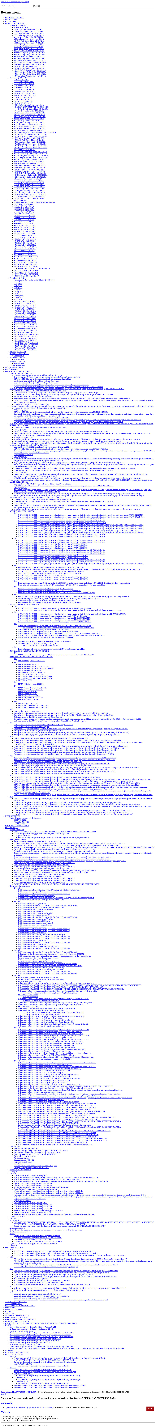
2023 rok (17, 975)
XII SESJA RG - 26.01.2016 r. (24, 225)
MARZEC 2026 (19, 824)
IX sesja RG (18, 297)
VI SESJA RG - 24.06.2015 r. (24, 214)
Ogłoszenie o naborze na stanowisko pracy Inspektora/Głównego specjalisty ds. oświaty (48, 1102)
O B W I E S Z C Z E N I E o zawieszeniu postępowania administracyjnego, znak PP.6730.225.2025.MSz (54, 608)
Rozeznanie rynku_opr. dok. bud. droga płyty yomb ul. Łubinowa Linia (38, 1282)
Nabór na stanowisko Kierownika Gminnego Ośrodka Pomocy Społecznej (44, 894)
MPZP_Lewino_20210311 (27, 694)
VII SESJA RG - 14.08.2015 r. (24, 216)
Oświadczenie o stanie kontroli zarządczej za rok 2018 (33, 1205)
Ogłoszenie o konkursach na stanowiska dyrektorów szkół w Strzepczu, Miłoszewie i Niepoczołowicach (54, 1053)
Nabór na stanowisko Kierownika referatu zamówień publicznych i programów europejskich (50, 966)
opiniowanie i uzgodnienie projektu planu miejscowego (33, 396)
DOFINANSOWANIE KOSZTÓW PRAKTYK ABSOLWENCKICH (38, 1241)
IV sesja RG (18, 288)
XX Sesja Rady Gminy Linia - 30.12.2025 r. (29, 66)
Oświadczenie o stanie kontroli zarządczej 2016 (30, 1175)
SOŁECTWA (9, 1313)
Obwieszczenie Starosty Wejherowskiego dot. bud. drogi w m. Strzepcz (34, 1341)
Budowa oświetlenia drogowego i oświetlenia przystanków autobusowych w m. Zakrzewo (49, 602)
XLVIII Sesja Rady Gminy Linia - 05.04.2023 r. (30, 175)
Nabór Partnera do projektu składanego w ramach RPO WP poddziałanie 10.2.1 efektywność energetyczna (55, 1144)
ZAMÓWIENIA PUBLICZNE (16, 1302)
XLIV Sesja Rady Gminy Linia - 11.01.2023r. (30, 167)
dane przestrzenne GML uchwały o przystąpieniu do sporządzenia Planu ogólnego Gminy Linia (47, 377)
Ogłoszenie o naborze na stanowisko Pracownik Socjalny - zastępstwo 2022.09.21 (46, 1037)
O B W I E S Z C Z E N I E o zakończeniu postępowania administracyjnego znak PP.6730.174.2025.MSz (54, 622)
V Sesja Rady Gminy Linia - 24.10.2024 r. (28, 37)
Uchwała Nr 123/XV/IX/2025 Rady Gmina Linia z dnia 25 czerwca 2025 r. (40, 408)
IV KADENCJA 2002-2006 (19, 354)
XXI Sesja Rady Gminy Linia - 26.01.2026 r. (29, 68)
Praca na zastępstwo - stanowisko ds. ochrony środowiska (38, 958)
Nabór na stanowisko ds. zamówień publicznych (35, 925)
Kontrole (13, 1173)
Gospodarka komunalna (18, 839)
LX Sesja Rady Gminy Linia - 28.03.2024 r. (29, 198)
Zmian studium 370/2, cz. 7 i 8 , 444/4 (27, 711)
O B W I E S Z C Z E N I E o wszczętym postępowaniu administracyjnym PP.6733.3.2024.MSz (51, 571)
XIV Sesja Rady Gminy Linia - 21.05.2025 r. (29, 54)
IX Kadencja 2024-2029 (18, 25)
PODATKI (13, 1218)
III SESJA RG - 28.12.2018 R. (24, 86)
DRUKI (8, 1311)
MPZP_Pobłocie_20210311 (27, 692)
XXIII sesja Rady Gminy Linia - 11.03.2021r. (29, 126)
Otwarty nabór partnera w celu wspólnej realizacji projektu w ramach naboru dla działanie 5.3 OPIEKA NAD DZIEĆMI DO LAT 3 (59, 1226)
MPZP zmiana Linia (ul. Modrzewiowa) (32, 672)
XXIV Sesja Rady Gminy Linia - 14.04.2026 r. (30, 74)
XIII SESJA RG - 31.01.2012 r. (25, 305)
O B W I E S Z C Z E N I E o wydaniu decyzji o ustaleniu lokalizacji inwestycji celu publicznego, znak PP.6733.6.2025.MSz (61, 560)
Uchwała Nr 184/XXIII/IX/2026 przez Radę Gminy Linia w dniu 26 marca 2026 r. (42, 484)
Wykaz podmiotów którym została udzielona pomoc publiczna (40, 1238)
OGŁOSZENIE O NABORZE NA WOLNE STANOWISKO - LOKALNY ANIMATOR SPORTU (52, 1142)
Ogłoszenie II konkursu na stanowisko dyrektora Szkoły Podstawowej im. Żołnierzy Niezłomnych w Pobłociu (56, 1113)
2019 (11, 775)
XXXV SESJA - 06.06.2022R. (24, 150)
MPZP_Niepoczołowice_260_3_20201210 (33, 705)
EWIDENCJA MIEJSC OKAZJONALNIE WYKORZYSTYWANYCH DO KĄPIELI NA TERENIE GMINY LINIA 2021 (57, 884)
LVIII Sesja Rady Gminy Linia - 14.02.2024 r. (30, 194)
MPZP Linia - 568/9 (25, 680)
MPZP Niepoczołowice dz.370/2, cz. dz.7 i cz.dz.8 (35, 668)
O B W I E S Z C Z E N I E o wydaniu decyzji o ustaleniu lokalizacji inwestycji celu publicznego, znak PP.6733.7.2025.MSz (61, 519)
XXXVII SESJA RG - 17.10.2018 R (26, 276)
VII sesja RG (18, 293)
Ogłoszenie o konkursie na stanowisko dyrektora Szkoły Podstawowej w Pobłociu (46, 1008)
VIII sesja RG (19, 295)
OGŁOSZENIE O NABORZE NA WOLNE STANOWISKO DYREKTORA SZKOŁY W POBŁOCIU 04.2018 (57, 1107)
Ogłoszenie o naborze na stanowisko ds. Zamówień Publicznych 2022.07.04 (44, 1051)
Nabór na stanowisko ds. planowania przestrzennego (36, 896)
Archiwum (9, 1350)
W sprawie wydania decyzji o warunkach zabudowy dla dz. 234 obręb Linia (44, 641)
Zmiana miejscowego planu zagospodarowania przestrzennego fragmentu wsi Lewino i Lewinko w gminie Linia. (53, 766)
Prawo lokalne (15, 1146)
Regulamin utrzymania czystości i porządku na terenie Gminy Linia (37, 876)
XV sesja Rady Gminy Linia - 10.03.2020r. (33, 109)
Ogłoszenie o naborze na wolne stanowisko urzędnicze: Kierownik (41, 1010)
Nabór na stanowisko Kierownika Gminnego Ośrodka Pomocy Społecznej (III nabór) (47, 905)
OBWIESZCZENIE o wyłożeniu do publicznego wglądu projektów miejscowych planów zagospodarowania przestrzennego (57, 777)
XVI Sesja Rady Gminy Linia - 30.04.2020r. (29, 113)
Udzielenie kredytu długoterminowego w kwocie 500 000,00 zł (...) (37, 1298)
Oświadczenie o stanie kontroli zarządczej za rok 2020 (33, 1208)
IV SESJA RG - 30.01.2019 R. (24, 88)
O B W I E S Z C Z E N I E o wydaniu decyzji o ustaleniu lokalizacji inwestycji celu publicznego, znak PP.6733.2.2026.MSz (61, 536)
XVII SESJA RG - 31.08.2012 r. (25, 313)
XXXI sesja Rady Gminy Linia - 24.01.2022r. (30, 142)
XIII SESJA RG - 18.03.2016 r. (25, 227)
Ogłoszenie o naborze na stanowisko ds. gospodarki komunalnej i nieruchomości (46, 1020)
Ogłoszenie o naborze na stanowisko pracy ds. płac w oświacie (40, 1092)
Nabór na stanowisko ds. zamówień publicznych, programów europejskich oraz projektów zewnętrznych (54, 956)
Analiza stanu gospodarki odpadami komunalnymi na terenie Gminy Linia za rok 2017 (44, 867)
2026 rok (17, 888)
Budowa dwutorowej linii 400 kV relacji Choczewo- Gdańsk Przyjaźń (38, 717)
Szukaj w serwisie (7, 6)
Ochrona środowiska (17, 830)
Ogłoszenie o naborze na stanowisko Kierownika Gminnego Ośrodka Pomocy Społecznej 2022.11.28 (53, 1024)
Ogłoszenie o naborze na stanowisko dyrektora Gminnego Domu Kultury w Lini (46, 1022)
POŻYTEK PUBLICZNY (14, 1354)
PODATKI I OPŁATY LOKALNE (17, 1321)
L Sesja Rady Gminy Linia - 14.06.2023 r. (28, 179)
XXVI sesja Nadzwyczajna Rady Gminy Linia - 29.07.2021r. (35, 132)
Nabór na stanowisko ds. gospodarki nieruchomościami (37, 892)
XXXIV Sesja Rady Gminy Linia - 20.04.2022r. (30, 148)
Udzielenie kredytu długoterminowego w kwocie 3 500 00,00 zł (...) (37, 1294)
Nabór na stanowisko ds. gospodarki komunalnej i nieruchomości (41, 969)
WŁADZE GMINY (12, 20)
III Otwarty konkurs (21, 1377)
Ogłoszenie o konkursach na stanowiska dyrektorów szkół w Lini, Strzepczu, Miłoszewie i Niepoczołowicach (56, 1057)
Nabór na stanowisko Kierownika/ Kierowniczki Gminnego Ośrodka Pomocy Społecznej (49, 890)
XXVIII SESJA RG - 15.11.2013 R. (26, 334)
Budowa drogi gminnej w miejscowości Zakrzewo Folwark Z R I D (33, 1327)
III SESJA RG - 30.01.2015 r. (24, 208)
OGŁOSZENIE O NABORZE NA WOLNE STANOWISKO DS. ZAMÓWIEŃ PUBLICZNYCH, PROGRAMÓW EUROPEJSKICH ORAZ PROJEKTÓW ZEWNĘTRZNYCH (80, 985)
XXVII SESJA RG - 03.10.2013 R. (26, 332)
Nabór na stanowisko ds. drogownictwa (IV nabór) (35, 919)
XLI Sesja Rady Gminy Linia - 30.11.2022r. (29, 161)
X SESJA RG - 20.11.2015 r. (24, 222)
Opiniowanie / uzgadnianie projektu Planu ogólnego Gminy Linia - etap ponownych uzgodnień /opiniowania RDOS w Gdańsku (58, 387)
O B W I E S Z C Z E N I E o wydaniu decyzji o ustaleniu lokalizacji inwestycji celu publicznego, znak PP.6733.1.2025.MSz (61, 550)
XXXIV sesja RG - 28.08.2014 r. (25, 346)
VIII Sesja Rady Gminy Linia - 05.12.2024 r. (29, 43)
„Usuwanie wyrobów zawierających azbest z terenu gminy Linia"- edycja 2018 (41, 868)
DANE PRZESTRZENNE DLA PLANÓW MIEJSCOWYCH (31, 657)
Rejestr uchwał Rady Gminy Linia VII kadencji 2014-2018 (34, 202)
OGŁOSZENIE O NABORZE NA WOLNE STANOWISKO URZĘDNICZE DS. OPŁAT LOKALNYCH (55, 1105)
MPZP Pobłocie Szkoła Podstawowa (31, 674)
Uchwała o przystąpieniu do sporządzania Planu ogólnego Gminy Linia (38, 375)
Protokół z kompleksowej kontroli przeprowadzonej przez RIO (36, 1189)
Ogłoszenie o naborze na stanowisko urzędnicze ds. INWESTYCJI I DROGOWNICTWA (49, 1084)
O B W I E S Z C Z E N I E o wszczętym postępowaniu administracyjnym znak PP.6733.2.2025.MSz (53, 546)
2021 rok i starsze (20, 1061)
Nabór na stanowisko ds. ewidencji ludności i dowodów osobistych (41, 935)
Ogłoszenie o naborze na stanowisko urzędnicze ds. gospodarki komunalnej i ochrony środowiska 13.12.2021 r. (57, 1063)
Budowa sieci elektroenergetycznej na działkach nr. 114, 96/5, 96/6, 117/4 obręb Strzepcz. (49, 591)
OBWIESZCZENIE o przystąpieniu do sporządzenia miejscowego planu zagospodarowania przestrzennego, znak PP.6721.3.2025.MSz (61, 431)
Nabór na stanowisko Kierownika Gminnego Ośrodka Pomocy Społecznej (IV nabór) (47, 917)
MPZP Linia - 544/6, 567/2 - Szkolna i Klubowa (35, 676)
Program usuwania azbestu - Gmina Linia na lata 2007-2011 (35, 1154)
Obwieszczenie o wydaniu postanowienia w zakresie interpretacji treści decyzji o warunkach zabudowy (58, 628)
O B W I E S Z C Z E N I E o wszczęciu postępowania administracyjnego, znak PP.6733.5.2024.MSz (53, 579)
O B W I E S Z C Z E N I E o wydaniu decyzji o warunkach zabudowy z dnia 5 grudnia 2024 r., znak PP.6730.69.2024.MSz (61, 635)
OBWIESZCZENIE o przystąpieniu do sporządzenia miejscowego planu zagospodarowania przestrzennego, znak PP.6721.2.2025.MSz (61, 412)
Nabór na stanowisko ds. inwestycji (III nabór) (34, 921)
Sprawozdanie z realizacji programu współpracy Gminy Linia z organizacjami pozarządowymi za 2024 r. (50, 1385)
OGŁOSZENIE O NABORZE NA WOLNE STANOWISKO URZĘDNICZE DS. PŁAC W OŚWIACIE (54, 1109)
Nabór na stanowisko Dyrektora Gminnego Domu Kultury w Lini (41, 900)
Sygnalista (13, 1245)
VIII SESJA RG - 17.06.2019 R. (25, 95)
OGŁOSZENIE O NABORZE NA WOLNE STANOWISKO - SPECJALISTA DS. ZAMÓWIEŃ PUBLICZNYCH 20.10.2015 (62, 1139)
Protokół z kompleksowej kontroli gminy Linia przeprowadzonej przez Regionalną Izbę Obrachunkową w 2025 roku (54, 1214)
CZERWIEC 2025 (20, 820)
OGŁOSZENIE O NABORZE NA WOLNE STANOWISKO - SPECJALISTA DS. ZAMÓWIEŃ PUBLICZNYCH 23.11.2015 (62, 1140)
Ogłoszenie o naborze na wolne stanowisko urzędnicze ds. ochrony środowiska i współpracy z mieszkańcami (56, 983)
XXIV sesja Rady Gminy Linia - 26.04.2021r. (30, 128)
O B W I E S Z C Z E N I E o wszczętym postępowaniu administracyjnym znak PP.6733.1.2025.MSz (53, 544)
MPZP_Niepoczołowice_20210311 (30, 690)
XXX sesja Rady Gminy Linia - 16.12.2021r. (29, 140)
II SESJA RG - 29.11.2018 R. (24, 84)
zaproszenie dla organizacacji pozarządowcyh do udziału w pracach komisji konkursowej (49, 1376)
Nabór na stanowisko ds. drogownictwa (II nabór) (35, 909)
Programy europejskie (17, 1216)
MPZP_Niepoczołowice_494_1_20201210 (33, 707)
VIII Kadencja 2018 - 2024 (19, 78)
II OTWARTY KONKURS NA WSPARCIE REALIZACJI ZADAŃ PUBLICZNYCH (44, 1360)
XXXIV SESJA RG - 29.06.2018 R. (26, 270)
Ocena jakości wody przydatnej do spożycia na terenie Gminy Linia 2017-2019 (41, 865)
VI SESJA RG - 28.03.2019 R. (24, 91)
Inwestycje (13, 1172)
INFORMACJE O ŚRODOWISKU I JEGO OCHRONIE (29, 651)
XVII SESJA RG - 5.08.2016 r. (24, 235)
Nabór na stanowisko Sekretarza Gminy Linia (34, 960)
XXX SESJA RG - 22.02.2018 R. (25, 260)
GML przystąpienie (20, 429)
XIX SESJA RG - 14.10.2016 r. (25, 239)
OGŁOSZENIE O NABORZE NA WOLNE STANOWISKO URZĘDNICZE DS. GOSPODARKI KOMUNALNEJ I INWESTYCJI (64, 1131)
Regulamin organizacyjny (18, 1232)
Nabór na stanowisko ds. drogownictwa (32, 903)
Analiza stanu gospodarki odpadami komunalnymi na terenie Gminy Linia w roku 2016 (44, 863)
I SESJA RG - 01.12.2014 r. (23, 204)
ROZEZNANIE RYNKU (14, 1247)
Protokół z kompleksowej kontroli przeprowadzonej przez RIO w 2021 (38, 1210)
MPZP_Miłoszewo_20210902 (28, 699)
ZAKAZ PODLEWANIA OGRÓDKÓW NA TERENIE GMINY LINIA (39, 874)
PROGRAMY (10, 1308)
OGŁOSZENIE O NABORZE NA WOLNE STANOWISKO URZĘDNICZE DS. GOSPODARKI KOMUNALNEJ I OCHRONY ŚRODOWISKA (69, 1121)
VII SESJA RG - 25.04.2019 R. (25, 93)
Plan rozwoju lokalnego (22, 1158)
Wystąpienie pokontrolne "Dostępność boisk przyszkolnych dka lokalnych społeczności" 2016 (46, 1179)
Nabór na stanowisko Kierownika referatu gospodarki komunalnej (41, 968)
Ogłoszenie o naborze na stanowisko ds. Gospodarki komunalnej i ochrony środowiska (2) (49, 1069)
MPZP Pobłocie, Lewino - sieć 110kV (31, 661)
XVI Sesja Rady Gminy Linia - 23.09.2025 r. (29, 58)
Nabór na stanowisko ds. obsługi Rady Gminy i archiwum (38, 946)
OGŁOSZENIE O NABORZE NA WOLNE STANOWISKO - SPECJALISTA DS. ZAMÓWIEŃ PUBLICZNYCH (58, 1135)
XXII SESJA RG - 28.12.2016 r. (25, 245)
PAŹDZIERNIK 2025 (21, 822)
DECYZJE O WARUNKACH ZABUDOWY (25, 604)
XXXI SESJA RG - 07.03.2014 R (25, 340)
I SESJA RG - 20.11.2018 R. (24, 82)
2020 (15, 647)
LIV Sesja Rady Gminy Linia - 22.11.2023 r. (29, 187)
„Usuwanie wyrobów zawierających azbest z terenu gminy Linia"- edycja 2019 (41, 834)
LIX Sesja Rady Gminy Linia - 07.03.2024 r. (29, 196)
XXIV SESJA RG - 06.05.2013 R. (25, 326)
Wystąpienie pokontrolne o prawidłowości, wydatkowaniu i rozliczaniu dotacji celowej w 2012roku (48, 1191)
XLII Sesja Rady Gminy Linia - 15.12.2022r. (29, 163)
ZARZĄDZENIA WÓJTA (14, 367)
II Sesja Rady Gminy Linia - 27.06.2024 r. (28, 31)
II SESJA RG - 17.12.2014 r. (24, 206)
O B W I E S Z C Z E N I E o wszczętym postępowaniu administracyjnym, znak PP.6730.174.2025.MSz (54, 618)
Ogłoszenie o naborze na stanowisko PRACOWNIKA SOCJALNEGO (42, 1082)
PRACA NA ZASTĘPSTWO (28, 995)
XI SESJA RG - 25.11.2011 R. (24, 301)
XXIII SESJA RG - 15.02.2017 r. (25, 247)
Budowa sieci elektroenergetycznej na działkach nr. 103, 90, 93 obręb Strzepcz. (45, 589)
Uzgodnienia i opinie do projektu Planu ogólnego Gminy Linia (35, 383)
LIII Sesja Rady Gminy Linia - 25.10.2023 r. (29, 185)
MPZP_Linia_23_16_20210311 (29, 696)
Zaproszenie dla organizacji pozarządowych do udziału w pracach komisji (43, 1366)
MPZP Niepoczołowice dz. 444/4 (29, 670)
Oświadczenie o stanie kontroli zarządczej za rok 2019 (33, 1207)
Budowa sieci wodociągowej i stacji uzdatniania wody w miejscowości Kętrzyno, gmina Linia (51, 567)
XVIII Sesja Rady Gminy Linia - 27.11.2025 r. (30, 62)
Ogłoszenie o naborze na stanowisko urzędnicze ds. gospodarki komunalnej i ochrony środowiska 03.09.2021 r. (57, 1067)
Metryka (6, 1412)
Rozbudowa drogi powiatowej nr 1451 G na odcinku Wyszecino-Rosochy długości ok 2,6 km (42, 1346)
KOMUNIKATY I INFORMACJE (17, 826)
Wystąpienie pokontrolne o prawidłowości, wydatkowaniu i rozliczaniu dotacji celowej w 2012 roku (48, 1193)
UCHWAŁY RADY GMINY (15, 23)
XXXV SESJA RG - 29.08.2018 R (26, 272)
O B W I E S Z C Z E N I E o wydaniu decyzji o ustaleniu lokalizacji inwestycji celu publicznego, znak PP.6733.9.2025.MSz (61, 521)
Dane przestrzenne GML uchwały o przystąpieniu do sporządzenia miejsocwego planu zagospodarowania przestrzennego (56, 393)
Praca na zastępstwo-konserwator (29, 981)
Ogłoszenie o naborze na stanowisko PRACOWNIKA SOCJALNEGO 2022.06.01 (46, 1055)
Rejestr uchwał (19, 356)
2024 (15, 565)
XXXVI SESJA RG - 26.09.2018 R (26, 274)
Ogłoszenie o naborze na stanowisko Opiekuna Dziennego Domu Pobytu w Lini (46, 1045)
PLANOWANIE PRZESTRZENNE (17, 371)
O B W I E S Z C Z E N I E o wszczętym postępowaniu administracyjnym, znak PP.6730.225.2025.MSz (54, 620)
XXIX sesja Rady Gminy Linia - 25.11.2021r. (30, 138)
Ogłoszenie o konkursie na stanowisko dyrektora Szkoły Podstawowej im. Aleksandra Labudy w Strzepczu (55, 1088)
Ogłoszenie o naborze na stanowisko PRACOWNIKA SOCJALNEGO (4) (44, 1071)
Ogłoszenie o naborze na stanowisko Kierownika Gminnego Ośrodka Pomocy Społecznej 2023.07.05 (53, 999)
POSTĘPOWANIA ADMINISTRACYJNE (20, 1306)
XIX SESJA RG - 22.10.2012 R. (25, 317)
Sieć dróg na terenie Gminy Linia (21, 1331)
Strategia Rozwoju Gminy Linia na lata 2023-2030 (31, 1168)
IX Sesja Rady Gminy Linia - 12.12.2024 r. (29, 45)
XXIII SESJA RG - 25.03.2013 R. (25, 325)
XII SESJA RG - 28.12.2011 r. (24, 303)
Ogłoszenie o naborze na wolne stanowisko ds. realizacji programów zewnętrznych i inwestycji (51, 1016)
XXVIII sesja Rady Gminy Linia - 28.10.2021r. (30, 136)
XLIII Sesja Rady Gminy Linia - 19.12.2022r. (30, 165)
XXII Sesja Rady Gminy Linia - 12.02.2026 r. (30, 70)
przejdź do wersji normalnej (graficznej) (15, 2)
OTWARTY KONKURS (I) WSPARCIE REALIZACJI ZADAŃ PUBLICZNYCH (43, 1370)
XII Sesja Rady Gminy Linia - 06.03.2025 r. (29, 51)
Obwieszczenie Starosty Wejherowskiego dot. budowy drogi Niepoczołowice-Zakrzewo (40, 1335)
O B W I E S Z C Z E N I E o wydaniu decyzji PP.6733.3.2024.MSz (41, 575)
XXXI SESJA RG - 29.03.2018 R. (26, 262)
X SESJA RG (18, 299)
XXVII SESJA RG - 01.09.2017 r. (25, 255)
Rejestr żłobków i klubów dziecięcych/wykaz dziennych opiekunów (33, 1243)
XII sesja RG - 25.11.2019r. (23, 103)
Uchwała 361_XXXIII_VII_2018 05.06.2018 (34, 268)
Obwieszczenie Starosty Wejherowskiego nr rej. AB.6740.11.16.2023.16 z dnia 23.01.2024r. (41, 1333)
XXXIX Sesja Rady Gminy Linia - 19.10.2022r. (30, 157)
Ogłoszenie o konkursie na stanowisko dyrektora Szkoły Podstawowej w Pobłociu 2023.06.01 (50, 1004)
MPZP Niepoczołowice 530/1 (28, 664)
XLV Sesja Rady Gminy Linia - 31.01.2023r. (29, 169)
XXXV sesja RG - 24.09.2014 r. (25, 348)
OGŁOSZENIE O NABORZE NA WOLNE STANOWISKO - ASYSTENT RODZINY (48, 1123)
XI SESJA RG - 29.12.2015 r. (24, 223)
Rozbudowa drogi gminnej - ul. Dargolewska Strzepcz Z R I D (31, 1329)
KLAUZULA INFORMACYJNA (17, 1352)
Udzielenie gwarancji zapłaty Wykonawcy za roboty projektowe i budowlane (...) (42, 1296)
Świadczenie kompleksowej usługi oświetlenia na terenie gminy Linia (38, 841)
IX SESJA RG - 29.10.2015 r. (24, 220)
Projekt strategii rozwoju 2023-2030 (26, 1148)
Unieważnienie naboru (30, 997)
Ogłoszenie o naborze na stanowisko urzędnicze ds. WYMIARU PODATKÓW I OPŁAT (49, 1078)
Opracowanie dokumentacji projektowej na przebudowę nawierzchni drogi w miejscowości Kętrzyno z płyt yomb (53, 1274)
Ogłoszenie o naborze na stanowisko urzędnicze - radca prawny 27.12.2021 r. (45, 1059)
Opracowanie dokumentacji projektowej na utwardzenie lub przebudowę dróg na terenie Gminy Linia (49, 1290)
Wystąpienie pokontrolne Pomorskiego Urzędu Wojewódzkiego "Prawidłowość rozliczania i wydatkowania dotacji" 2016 (56, 1177)
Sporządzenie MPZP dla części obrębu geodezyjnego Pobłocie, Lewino (38, 731)
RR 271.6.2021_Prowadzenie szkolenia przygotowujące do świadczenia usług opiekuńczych (46, 1267)
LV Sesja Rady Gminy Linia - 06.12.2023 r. (29, 189)
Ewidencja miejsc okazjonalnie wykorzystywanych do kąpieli (35, 1166)
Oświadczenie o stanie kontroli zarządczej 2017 (30, 1203)
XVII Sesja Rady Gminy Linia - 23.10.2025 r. (30, 60)
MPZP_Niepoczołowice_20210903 (30, 698)
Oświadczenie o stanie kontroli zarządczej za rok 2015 (33, 1183)
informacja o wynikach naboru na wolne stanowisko (41, 1001)
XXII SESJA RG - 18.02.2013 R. (25, 323)
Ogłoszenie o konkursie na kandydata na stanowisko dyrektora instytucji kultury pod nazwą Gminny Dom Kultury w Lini (60, 1096)
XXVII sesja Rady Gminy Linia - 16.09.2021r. (30, 134)
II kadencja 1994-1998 (17, 361)
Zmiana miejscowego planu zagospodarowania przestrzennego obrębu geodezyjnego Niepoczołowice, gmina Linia (54, 773)
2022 (15, 587)
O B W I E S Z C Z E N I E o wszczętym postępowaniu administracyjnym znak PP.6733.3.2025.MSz (53, 548)
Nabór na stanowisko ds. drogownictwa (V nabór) (35, 923)
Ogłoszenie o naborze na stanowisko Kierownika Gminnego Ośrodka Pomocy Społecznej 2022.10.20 (53, 1030)
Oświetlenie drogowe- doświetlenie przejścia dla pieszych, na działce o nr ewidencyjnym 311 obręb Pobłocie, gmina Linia (60, 598)
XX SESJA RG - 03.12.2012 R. (25, 319)
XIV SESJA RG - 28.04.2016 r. (25, 229)
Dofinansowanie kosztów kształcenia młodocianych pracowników (37, 1236)
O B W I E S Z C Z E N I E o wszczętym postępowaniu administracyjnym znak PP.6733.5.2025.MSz (53, 556)
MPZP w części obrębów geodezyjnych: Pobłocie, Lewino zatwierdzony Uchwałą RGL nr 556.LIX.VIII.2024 (56, 655)
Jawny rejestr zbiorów (17, 1228)
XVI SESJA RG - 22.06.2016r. (24, 233)
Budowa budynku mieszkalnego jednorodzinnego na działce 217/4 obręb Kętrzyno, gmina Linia (51, 649)
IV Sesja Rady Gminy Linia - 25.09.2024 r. (29, 35)
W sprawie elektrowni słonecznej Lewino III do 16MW (37, 643)
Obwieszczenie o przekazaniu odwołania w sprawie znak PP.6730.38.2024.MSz (46, 637)
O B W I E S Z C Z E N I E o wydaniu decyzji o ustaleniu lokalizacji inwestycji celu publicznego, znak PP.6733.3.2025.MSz (61, 554)
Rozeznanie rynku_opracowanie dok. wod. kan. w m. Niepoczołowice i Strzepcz (42, 1280)
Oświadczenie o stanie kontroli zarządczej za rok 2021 (33, 1212)
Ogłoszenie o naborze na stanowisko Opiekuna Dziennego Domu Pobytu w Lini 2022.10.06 (50, 1032)
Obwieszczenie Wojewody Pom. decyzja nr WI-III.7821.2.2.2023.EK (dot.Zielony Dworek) (41, 1337)
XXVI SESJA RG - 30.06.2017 (25, 253)
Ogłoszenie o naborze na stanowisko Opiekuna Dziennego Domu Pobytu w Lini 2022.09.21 (50, 1043)
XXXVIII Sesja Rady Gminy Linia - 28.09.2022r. (31, 155)
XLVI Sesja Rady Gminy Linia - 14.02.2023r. (30, 171)
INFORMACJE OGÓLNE (14, 18)
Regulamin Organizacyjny (23, 1162)
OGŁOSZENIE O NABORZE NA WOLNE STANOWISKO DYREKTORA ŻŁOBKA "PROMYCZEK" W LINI (57, 1119)
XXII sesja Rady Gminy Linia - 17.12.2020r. (29, 124)
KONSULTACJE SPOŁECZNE (16, 1317)
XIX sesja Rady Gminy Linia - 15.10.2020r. (29, 119)
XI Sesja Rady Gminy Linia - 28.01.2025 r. (29, 49)
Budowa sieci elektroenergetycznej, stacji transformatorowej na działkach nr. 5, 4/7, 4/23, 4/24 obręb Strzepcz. (56, 593)
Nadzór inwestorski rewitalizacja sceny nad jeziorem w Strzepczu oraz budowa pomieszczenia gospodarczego (52, 1284)
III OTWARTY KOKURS (23, 1364)
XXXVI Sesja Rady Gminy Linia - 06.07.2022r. (30, 152)
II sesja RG (18, 284)
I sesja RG (17, 282)
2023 (15, 581)
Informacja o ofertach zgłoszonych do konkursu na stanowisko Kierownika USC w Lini (53, 1012)
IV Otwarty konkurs (21, 1381)
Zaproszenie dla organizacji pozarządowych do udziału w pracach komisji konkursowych (45, 1372)
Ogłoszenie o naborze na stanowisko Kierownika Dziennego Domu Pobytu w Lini (46, 1047)
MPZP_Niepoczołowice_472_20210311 (32, 688)
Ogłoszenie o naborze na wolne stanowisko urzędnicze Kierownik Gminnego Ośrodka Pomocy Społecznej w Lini (57, 991)
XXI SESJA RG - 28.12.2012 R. (25, 321)
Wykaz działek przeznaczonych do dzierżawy (25, 818)
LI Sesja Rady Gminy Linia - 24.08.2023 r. (29, 181)
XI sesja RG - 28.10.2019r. (23, 101)
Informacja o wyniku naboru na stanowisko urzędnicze (42, 1014)
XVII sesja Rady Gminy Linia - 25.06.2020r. (29, 115)
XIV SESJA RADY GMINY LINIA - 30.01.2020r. (31, 107)
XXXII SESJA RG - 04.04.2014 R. (26, 342)
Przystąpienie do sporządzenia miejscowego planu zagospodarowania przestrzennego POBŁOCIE (48, 762)
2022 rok (17, 1028)
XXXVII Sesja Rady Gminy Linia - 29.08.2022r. (31, 154)
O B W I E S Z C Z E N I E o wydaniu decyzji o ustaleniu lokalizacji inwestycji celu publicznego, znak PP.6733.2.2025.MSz (61, 552)
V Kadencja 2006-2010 (18, 352)
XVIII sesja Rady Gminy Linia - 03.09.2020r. (30, 117)
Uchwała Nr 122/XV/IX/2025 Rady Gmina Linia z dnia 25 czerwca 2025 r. (40, 391)
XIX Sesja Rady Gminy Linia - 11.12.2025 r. (29, 64)
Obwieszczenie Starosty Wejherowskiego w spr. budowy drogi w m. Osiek (35, 1339)
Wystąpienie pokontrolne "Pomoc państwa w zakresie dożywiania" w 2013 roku (41, 1187)
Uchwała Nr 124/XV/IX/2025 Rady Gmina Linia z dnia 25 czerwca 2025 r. (40, 427)
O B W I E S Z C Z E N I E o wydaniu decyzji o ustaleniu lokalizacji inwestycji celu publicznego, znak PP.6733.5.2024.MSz (61, 542)
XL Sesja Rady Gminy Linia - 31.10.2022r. (29, 159)
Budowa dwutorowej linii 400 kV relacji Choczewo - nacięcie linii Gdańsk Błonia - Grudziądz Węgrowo (50, 721)
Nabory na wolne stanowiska (20, 886)
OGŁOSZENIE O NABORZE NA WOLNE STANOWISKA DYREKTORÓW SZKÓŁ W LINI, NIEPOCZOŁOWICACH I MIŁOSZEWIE (67, 1117)
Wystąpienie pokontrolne (22, 1201)
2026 (15, 513)
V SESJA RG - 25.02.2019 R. (24, 89)
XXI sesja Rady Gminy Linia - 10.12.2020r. (29, 122)
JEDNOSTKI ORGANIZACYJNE (17, 1315)
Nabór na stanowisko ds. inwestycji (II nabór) (34, 915)
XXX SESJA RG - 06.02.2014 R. (25, 338)
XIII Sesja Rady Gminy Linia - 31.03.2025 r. (29, 53)
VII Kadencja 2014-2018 (18, 200)
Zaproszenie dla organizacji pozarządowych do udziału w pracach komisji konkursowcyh (45, 1362)
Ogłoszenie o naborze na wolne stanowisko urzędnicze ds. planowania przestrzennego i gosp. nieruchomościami (57, 1104)
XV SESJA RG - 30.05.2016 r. (24, 231)
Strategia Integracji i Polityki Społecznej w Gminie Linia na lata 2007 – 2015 (40, 1150)
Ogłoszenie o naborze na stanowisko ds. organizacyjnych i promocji (41, 1026)
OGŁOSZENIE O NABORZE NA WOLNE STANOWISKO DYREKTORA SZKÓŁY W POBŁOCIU (54, 1115)
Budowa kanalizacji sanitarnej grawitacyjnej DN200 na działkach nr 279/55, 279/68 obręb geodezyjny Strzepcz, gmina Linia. (61, 585)
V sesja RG (18, 290)
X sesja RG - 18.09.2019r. (23, 99)
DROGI (8, 1325)
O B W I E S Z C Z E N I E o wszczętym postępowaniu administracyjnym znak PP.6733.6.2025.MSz (53, 558)
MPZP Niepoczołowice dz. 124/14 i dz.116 (33, 666)
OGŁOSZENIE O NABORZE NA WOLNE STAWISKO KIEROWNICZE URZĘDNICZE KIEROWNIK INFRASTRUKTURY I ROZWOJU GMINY (71, 989)
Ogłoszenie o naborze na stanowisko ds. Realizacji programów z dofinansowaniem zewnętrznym (51, 1049)
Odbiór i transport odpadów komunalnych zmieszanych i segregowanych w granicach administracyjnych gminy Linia (55, 851)
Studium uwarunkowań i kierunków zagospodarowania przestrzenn (37, 1152)
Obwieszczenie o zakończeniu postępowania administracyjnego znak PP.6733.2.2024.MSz (49, 573)
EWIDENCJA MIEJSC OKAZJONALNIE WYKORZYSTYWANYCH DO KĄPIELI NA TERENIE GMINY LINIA (55, 870)
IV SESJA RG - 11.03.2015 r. (24, 210)
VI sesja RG (18, 291)
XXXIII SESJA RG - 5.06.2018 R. (26, 266)
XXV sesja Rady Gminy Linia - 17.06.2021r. (29, 130)
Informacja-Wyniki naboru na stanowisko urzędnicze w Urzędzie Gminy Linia (50, 993)
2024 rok (17, 950)
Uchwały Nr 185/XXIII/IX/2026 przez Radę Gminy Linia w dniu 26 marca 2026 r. (42, 499)
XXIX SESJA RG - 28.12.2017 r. (25, 258)
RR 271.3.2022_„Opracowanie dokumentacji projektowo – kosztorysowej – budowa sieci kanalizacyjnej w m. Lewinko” (56, 1253)
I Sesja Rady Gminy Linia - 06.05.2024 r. (28, 29)
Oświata (12, 1234)
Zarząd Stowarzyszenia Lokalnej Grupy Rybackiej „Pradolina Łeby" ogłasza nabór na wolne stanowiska (54, 1125)
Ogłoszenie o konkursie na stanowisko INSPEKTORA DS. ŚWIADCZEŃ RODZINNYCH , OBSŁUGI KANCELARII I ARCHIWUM (65, 1086)
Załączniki (7, 1403)
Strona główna (6, 1392)
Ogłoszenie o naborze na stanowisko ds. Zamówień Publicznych (40, 1072)
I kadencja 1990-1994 (17, 365)
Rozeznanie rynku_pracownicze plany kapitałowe (31, 1278)
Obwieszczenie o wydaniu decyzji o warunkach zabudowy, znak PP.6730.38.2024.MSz (48, 631)
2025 (15, 538)
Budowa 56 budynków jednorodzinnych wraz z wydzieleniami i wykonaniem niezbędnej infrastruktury (54, 837)
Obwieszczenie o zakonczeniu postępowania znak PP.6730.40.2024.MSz (43, 630)
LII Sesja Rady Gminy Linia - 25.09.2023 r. (29, 183)
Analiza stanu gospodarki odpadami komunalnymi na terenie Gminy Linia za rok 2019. (44, 880)
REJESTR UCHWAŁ (21, 27)
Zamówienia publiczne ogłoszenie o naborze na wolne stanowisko (41, 979)
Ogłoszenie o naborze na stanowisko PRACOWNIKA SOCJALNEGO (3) (44, 1076)
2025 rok (17, 901)
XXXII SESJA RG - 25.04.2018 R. (26, 264)
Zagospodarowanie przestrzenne (25, 1156)
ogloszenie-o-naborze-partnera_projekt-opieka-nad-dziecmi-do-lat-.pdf (29, 1407)
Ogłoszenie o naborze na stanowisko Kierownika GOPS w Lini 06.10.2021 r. (45, 1065)
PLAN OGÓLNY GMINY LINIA (21, 373)
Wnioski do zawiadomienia (23, 437)
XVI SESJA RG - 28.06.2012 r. (25, 311)
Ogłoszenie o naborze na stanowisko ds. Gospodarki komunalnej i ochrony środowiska (48, 1074)
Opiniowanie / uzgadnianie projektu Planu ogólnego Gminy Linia (36, 381)
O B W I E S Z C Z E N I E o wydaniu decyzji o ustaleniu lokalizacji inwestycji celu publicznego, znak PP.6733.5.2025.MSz (61, 562)
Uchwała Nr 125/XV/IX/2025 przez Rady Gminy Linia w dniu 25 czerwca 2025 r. (42, 447)
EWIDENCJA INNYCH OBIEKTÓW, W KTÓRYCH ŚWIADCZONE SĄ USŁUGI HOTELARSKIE (41, 1323)
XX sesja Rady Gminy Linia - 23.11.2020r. (29, 121)
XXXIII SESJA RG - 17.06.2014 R (26, 344)
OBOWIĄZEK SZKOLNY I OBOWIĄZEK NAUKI (32, 1240)
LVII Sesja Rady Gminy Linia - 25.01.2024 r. (29, 192)
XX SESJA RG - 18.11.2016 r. (24, 241)
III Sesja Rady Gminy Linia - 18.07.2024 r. (29, 33)
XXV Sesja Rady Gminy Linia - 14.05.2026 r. (30, 76)
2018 (11, 797)
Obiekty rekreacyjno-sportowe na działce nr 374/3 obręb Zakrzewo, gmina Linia (46, 600)
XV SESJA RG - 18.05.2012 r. (24, 309)
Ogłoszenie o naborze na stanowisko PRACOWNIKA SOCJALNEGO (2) (44, 1080)
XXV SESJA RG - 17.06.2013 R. (25, 328)
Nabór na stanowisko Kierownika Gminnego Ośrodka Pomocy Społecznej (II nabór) (47, 952)
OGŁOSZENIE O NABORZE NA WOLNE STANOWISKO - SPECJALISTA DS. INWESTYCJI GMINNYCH (57, 1137)
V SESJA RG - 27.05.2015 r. (24, 212)
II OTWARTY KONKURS (23, 1374)
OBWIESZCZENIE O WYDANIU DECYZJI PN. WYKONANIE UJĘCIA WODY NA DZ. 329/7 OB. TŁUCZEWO (55, 832)
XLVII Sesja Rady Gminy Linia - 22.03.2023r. (30, 173)
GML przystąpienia (20, 410)
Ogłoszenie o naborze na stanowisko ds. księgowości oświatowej (40, 1018)
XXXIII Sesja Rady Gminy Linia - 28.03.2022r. (30, 146)
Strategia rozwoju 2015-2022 (24, 1160)
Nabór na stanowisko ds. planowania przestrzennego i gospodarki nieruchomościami (47, 964)
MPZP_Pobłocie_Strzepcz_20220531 (31, 684)
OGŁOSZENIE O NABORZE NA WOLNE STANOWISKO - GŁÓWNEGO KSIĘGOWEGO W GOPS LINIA (57, 1133)
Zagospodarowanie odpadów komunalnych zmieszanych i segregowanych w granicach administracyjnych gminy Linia (55, 849)
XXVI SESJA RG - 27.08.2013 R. (26, 330)
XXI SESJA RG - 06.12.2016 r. (25, 243)
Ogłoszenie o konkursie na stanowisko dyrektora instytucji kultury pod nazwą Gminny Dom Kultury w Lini (55, 1003)
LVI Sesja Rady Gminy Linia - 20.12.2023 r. (29, 190)
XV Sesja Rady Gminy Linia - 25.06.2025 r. (29, 56)
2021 (15, 595)
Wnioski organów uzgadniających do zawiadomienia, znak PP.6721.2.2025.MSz (42, 418)
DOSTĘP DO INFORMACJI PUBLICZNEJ (20, 1319)
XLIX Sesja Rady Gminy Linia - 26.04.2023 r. (30, 177)
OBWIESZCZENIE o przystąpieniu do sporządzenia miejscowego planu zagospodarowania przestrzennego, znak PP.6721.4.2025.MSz (61, 449)
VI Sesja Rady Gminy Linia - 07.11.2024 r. (29, 39)
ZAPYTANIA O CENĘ (13, 1304)
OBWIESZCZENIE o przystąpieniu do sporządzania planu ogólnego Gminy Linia (42, 379)
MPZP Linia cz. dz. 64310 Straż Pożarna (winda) (35, 678)
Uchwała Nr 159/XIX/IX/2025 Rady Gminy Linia (31, 404)
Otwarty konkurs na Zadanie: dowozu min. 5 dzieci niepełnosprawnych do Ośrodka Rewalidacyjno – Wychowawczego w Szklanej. (59, 1358)
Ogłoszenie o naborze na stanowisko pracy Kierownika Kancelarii (41, 1100)
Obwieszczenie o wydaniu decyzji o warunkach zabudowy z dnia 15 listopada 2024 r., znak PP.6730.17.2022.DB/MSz (59, 633)
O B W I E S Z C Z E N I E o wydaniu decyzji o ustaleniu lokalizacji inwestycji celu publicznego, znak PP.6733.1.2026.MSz (61, 534)
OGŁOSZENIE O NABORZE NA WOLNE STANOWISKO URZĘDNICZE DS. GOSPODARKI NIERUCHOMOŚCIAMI (61, 1111)
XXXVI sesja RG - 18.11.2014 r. (25, 350)
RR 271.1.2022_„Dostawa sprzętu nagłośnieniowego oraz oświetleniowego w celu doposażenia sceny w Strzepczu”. (54, 1251)
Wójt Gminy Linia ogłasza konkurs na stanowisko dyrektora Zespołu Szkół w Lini (46, 1129)
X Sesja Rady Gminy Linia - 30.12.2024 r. (28, 47)
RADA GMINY (10, 21)
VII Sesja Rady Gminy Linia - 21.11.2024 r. (29, 41)
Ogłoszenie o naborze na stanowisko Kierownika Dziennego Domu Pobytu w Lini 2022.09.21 (50, 1041)
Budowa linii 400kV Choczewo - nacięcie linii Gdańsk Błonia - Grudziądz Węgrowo (43, 725)
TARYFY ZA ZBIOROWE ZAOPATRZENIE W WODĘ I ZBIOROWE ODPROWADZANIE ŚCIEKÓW (51, 872)
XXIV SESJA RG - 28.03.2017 (25, 249)
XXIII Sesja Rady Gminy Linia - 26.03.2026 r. (30, 72)
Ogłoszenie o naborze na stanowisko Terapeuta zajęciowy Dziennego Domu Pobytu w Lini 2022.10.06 (53, 1036)
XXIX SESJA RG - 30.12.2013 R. (26, 336)
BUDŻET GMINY (11, 369)
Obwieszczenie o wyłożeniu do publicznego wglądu (36, 744)
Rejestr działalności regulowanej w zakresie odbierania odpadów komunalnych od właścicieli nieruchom (46, 1230)
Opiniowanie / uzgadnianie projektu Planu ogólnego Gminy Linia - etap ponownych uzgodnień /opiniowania (51, 385)
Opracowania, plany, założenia (20, 1170)
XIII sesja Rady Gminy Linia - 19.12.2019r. (29, 105)
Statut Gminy (18, 1164)
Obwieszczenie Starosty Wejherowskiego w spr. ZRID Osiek (31, 1342)
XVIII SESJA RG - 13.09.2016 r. (25, 237)
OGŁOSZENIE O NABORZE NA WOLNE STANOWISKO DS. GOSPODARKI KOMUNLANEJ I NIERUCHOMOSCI (60, 987)
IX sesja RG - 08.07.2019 (23, 97)
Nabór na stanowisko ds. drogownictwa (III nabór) (35, 913)
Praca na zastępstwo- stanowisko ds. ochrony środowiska (38, 977)
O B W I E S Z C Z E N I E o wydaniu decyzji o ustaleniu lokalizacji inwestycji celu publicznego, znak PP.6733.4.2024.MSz (61, 540)
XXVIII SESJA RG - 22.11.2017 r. (26, 257)
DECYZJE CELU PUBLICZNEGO (22, 511)
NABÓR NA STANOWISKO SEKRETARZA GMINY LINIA (40, 962)
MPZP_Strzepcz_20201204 (27, 703)
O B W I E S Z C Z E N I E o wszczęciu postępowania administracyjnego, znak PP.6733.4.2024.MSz (53, 577)
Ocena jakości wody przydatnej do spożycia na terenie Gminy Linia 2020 (39, 882)
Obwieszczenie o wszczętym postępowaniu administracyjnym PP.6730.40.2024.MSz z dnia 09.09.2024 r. (54, 626)
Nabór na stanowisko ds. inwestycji (30, 911)
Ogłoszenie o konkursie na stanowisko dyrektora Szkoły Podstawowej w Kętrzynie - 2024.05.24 (51, 954)
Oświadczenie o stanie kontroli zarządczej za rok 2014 (33, 1185)
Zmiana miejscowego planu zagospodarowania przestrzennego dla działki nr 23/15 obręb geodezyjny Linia (51, 738)
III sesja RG (18, 286)
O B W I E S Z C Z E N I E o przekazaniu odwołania (41, 645)
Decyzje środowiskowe (22, 835)
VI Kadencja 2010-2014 (18, 278)
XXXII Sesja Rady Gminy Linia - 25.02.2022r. (30, 144)
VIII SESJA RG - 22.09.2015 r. (25, 218)
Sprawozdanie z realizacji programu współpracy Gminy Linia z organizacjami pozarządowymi (47, 1387)
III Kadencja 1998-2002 (18, 358)
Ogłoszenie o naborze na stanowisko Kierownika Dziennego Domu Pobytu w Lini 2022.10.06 (50, 1034)
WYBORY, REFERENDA (14, 1309)
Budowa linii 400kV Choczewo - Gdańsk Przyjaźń (31, 727)
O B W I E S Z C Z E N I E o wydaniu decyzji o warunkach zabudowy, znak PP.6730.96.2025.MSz (52, 616)
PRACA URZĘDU (11, 828)
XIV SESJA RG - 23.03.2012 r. (25, 307)
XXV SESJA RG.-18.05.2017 (24, 251)
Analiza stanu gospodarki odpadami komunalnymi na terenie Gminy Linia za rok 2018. (44, 878)
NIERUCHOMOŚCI (12, 816)
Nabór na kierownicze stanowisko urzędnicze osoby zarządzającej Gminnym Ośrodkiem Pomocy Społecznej (56, 898)
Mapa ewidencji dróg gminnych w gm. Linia (25, 1344)
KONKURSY (14, 1220)
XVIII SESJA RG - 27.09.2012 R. (25, 315)
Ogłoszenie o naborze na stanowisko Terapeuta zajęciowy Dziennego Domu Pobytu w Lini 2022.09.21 (53, 1039)
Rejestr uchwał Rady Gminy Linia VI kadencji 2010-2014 (34, 280)
